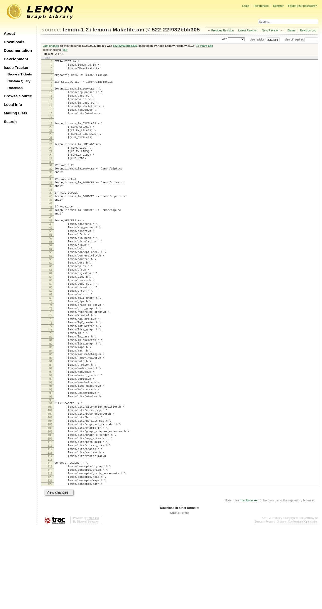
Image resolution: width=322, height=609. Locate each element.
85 (50, 409)
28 (50, 170)
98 (50, 464)
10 (50, 96)
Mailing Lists (15, 113)
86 (50, 413)
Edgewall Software (87, 603)
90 (50, 430)
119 (50, 552)
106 (50, 498)
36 (50, 202)
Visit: (224, 39)
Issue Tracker (16, 67)
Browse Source (18, 96)
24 (50, 154)
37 (50, 207)
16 (50, 122)
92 (50, 439)
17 (50, 126)
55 (50, 281)
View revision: (257, 39)
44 (50, 235)
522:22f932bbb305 (176, 29)
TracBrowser (249, 582)
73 (50, 358)
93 (50, 443)
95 (50, 452)
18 (50, 130)
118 (50, 548)
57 (50, 289)
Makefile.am (128, 29)
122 (50, 565)
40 (50, 219)
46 (50, 243)
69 (50, 340)
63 (50, 315)
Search (10, 121)
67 (50, 332)
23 (50, 150)
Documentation (18, 50)
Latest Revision (248, 30)
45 (50, 239)
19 (50, 133)
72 (50, 353)
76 (50, 370)
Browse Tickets (20, 74)
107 (50, 502)
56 (50, 285)
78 (50, 379)
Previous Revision (222, 30)
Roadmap (15, 88)
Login (245, 5)
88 (50, 422)
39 (50, 214)
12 (50, 105)
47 (50, 246)
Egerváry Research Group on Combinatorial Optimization (286, 603)
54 (50, 276)
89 (50, 426)
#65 (65, 49)
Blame (291, 30)
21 (50, 141)
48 (50, 251)
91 (50, 435)
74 (50, 362)
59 (50, 298)
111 (50, 519)
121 (50, 561)
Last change (51, 45)
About (9, 33)
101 (50, 476)
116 (50, 539)
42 (50, 227)
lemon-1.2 (76, 29)
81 (50, 392)
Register (278, 5)
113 (50, 528)
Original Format (179, 594)
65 (50, 323)
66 (50, 328)
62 (50, 311)
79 (50, 383)
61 (50, 306)
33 (50, 191)
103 (50, 485)
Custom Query (19, 81)
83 (50, 400)
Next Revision (270, 30)
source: (52, 29)
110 (50, 515)
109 (50, 510)
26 (50, 162)
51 (50, 264)
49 (50, 255)
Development (16, 59)
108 (50, 506)
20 (50, 137)
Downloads (14, 42)
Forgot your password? (302, 5)
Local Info (13, 104)
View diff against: (301, 39)
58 (50, 293)
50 (50, 259)
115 (50, 536)
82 (50, 396)
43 (50, 230)
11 (50, 101)
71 (50, 349)
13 (50, 109)
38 (50, 211)
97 (50, 460)
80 (50, 387)
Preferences (261, 5)
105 (50, 493)
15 (50, 118)
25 (50, 157)
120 (50, 556)
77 (50, 375)
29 (50, 175)
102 (50, 481)
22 (50, 146)
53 (50, 272)
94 (50, 447)
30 (50, 179)
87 (50, 417)
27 (50, 166)
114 (50, 532)
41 (50, 223)
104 (50, 489)
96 (50, 456)
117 (50, 544)
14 (50, 113)
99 (50, 468)
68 (50, 336)
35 (50, 198)
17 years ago (204, 45)
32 (50, 186)
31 (50, 182)
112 (50, 523)
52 (50, 268)
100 (50, 472)
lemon (101, 29)
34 (50, 195)
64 (50, 319)
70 (50, 345)
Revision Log (308, 30)
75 (50, 366)
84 (50, 405)
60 (50, 302)
